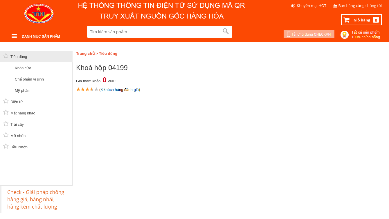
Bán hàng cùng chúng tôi (360, 5)
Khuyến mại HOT (311, 5)
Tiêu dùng (108, 53)
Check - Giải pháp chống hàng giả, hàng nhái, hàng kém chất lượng (35, 199)
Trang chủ (85, 53)
